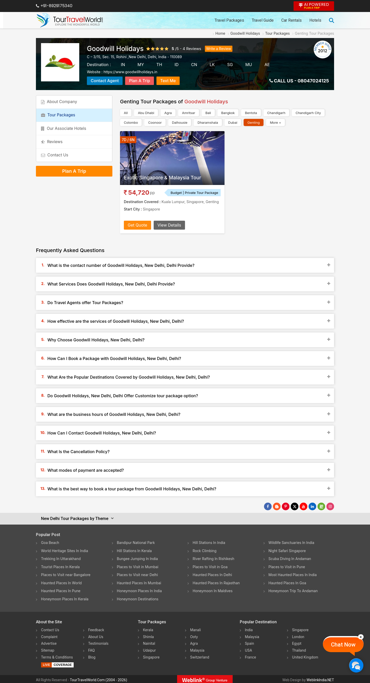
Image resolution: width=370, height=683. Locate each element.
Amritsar (188, 113)
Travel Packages (229, 20)
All (126, 113)
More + (275, 122)
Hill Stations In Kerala (134, 550)
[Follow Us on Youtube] (303, 506)
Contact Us (55, 160)
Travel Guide (263, 20)
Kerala (148, 629)
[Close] (361, 636)
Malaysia (197, 649)
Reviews (193, 48)
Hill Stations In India (209, 542)
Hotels (315, 20)
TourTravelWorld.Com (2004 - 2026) (98, 678)
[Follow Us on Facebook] (268, 506)
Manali (195, 629)
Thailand (299, 649)
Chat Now (343, 644)
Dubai (232, 122)
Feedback (96, 629)
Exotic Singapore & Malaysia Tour (164, 178)
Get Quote (137, 225)
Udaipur (149, 649)
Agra (168, 113)
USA (248, 649)
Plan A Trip (139, 80)
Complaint (49, 635)
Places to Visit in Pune (287, 566)
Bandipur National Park (136, 542)
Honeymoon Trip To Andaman (294, 590)
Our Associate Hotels (64, 131)
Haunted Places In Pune (61, 590)
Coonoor (155, 122)
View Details (169, 225)
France (250, 655)
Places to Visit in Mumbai (138, 566)
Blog (92, 655)
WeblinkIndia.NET (320, 678)
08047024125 (313, 80)
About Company (59, 102)
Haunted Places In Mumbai (139, 582)
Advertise (49, 642)
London (298, 635)
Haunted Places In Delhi (213, 574)
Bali (208, 113)
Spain (249, 642)
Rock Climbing (205, 550)
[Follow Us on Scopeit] (321, 506)
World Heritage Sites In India (65, 550)
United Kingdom (305, 655)
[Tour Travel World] (69, 20)
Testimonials (98, 642)
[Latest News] (277, 506)
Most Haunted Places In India (293, 574)
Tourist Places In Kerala (60, 566)
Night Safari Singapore (288, 550)
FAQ (91, 649)
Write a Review (218, 48)
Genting (253, 122)
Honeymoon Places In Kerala (65, 598)
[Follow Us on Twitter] (294, 506)
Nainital (149, 642)
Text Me (168, 80)
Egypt (297, 642)
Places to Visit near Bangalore (66, 574)
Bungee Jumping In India (138, 558)
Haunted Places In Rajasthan (217, 582)
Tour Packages (58, 117)
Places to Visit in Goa (210, 566)
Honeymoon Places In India (140, 590)
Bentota (251, 113)
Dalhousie (180, 122)
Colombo (131, 122)
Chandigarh (276, 113)
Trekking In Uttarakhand (61, 558)
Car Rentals (291, 20)
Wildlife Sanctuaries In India (292, 542)
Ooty (194, 635)
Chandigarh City (308, 113)
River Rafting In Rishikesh (214, 558)
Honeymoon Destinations (138, 598)
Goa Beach (50, 542)
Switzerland (200, 655)
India (249, 629)
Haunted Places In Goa (288, 582)
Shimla (148, 635)
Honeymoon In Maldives (213, 590)
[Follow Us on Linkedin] (312, 506)
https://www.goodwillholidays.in (130, 72)
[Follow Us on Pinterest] (285, 506)
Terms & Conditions (57, 655)
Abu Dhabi (146, 113)
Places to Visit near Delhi (138, 574)
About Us (96, 635)
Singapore (151, 655)
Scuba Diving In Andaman (290, 558)
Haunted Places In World (62, 582)
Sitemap (48, 649)
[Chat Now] (356, 665)
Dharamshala (207, 122)
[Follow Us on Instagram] (330, 506)
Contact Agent (105, 80)
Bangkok (228, 113)
